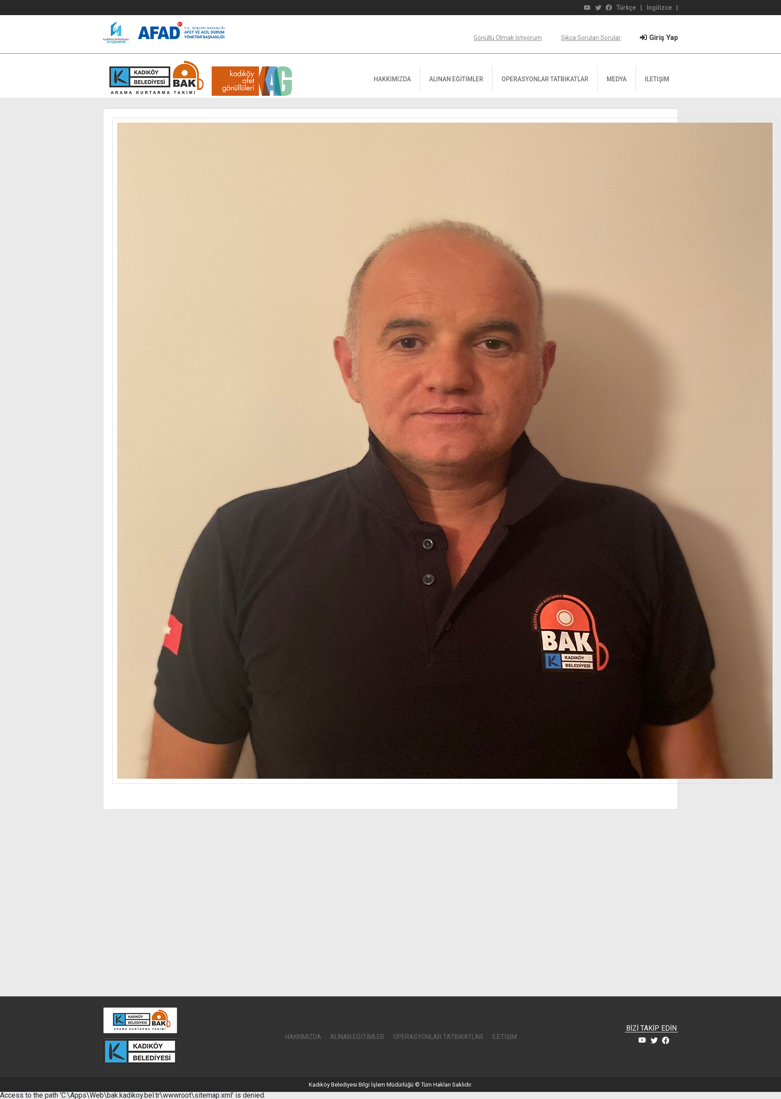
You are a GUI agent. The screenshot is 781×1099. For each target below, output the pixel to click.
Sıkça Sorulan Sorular (591, 37)
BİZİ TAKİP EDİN (651, 1028)
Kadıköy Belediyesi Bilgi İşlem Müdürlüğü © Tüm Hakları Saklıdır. (390, 1084)
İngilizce (659, 7)
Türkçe (626, 7)
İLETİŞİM (657, 79)
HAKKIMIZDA (392, 79)
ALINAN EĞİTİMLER (456, 79)
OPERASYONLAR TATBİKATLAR (544, 79)
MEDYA (617, 79)
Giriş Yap (659, 37)
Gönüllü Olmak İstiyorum (507, 37)
